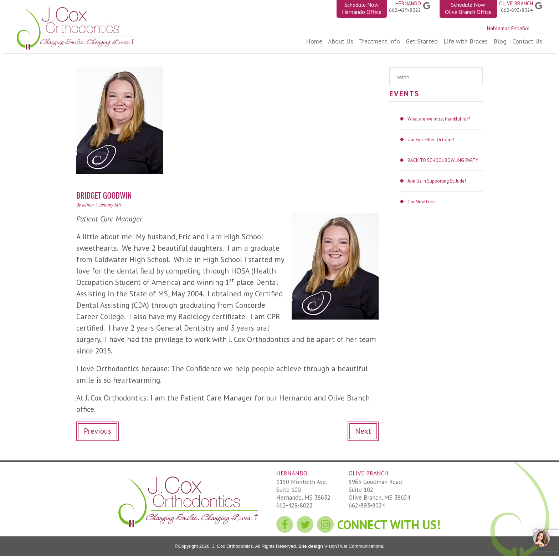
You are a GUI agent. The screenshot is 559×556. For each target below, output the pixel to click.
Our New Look (421, 202)
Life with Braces (465, 41)
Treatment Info (379, 41)
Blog (500, 41)
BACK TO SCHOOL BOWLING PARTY (442, 160)
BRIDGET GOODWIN (104, 195)
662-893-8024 (517, 10)
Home (314, 41)
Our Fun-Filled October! (430, 140)
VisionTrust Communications (353, 546)
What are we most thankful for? (438, 119)
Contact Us (527, 41)
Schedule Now (361, 8)
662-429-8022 (405, 10)
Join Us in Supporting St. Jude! (436, 181)
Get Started (422, 41)
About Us (340, 41)
